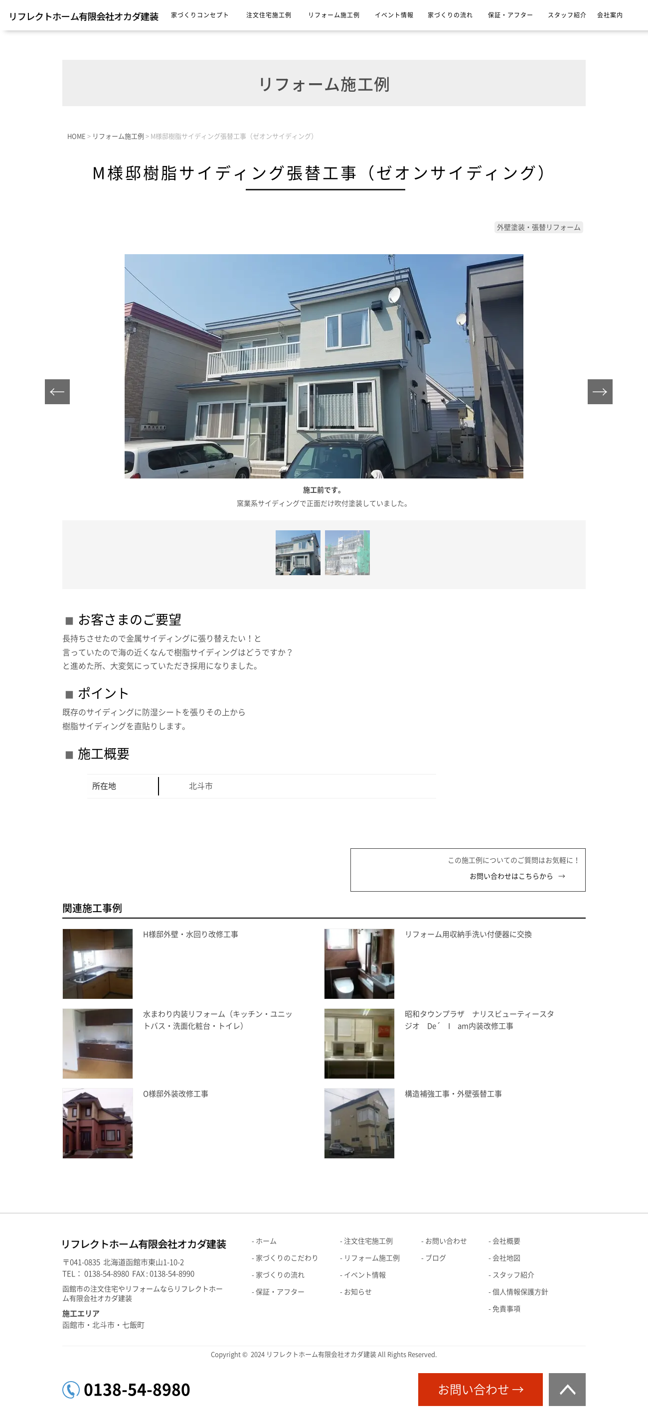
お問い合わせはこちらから (511, 876)
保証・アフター (510, 15)
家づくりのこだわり (287, 1257)
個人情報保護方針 (520, 1291)
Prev (60, 394)
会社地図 (506, 1257)
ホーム (266, 1241)
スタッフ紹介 (567, 15)
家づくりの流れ (450, 15)
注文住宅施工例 (269, 15)
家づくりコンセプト (200, 15)
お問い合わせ (446, 1241)
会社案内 (610, 15)
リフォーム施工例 (334, 15)
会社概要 (506, 1241)
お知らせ (358, 1291)
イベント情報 (394, 15)
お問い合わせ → (481, 1390)
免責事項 (506, 1308)
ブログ (435, 1257)
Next (603, 394)
